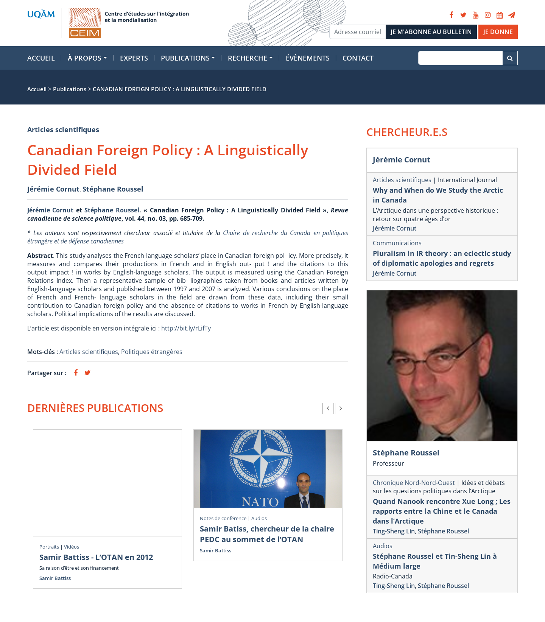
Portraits (49, 546)
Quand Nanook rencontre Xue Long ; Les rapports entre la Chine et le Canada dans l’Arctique (442, 511)
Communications (397, 243)
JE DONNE (498, 32)
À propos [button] (84, 57)
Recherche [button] (247, 57)
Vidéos (71, 546)
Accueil (41, 57)
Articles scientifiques (63, 129)
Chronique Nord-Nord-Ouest (414, 483)
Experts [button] (134, 57)
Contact (358, 57)
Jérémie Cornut (53, 188)
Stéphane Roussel (113, 188)
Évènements (308, 57)
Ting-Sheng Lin (394, 531)
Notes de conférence (223, 518)
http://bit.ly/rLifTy (186, 328)
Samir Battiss (55, 578)
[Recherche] (460, 58)
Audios (259, 518)
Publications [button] (185, 57)
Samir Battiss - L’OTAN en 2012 (96, 557)
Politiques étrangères (151, 352)
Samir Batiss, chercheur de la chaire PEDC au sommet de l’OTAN (267, 534)
